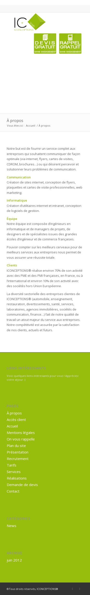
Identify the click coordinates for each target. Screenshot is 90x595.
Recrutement (18, 458)
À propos (15, 120)
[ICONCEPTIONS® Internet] (37, 22)
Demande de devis (22, 484)
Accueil (12, 426)
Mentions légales (21, 432)
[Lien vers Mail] (79, 588)
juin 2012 (14, 560)
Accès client (16, 419)
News (11, 525)
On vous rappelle (21, 439)
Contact (13, 491)
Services (14, 471)
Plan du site (16, 445)
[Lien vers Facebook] (72, 588)
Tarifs (11, 465)
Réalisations (17, 478)
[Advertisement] (66, 79)
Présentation (17, 452)
